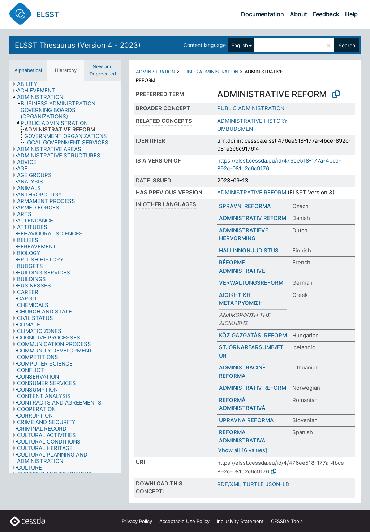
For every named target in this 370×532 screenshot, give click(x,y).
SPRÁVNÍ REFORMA (245, 206)
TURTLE (253, 484)
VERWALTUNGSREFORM (251, 282)
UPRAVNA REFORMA (246, 420)
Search (347, 45)
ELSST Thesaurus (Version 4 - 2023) (78, 45)
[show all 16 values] (242, 450)
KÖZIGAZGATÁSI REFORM (253, 335)
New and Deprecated (103, 70)
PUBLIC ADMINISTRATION (209, 71)
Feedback (326, 14)
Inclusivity (240, 521)
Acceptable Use (184, 521)
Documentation (262, 14)
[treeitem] (30, 84)
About (298, 14)
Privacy (137, 521)
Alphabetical (28, 70)
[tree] (65, 277)
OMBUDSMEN (235, 128)
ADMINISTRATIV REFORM (252, 218)
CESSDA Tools (287, 521)
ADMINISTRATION (155, 71)
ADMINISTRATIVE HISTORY (252, 120)
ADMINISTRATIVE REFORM (251, 192)
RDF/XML (229, 484)
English (239, 45)
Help (351, 14)
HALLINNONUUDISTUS (249, 250)
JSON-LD (277, 484)
